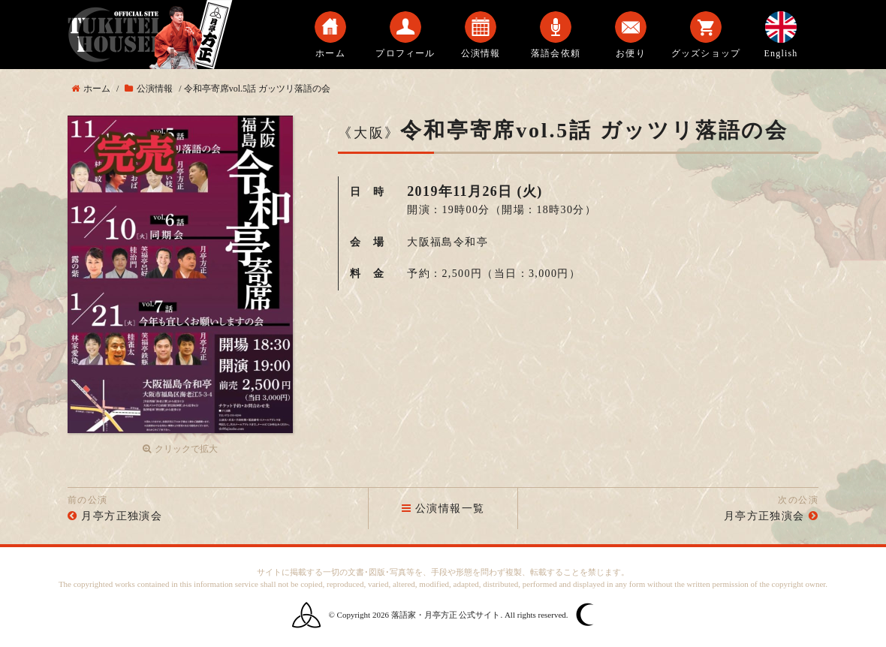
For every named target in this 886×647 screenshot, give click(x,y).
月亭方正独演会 (121, 516)
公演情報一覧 (443, 508)
